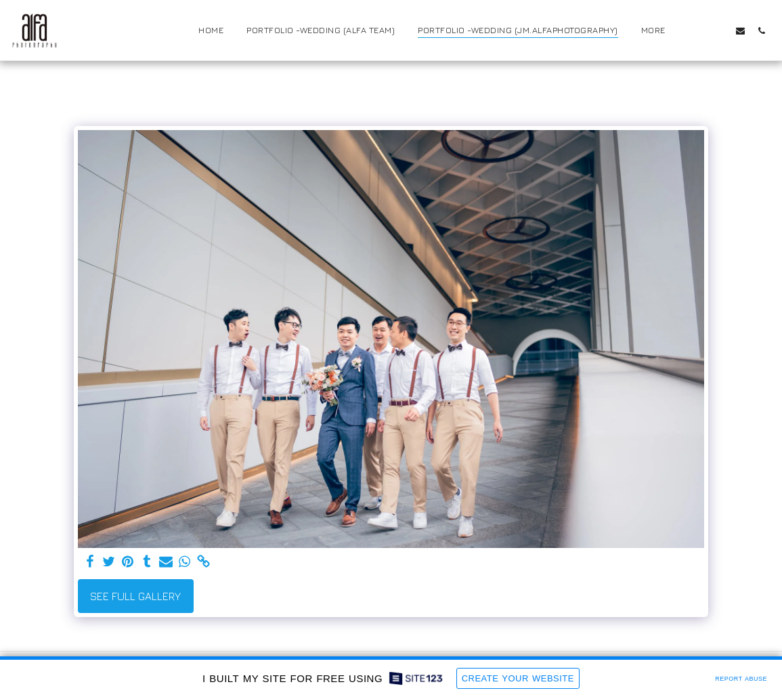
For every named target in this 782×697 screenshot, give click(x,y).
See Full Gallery (135, 596)
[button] (698, 30)
